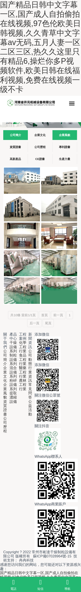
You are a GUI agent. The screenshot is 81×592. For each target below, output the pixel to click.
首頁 (44, 315)
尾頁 (48, 323)
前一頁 (58, 315)
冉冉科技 (26, 560)
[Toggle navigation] (72, 104)
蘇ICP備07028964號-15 (52, 556)
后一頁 (34, 323)
